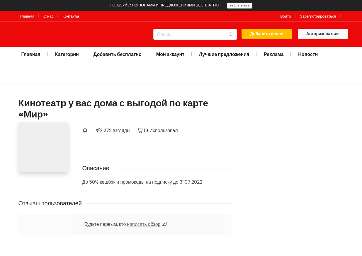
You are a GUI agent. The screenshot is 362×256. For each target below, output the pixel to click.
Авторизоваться (323, 34)
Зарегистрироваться (318, 16)
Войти (285, 16)
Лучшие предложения (224, 54)
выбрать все (240, 5)
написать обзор (143, 224)
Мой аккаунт (170, 54)
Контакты (70, 16)
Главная (27, 16)
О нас (48, 16)
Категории (67, 54)
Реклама (273, 54)
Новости (308, 54)
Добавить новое (266, 34)
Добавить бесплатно (118, 54)
